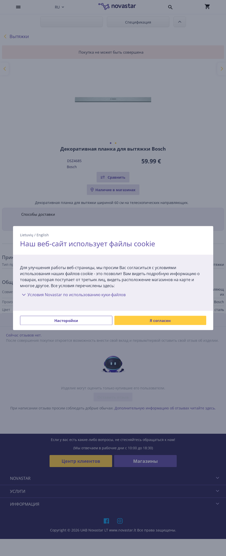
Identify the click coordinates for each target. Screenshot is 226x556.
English (43, 235)
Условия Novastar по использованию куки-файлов (73, 294)
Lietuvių (26, 235)
